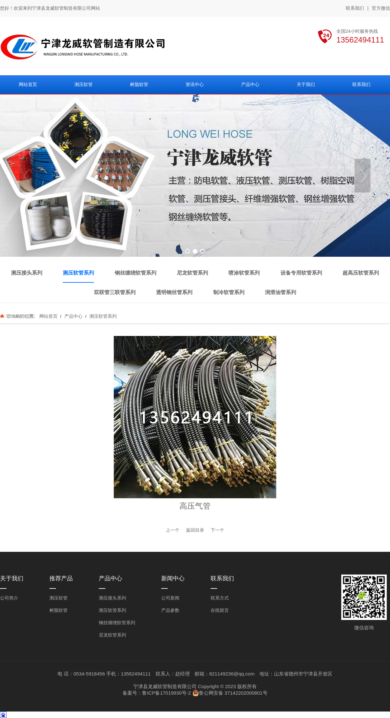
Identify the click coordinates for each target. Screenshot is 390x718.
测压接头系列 (112, 597)
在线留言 (220, 610)
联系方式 (220, 597)
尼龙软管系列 (112, 635)
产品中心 (73, 316)
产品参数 (170, 610)
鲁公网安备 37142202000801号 (229, 693)
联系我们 (355, 8)
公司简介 (9, 597)
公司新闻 (170, 597)
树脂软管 (58, 610)
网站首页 (48, 316)
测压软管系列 (102, 316)
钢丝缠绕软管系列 (117, 622)
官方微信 (381, 8)
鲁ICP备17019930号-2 (166, 693)
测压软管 (58, 597)
